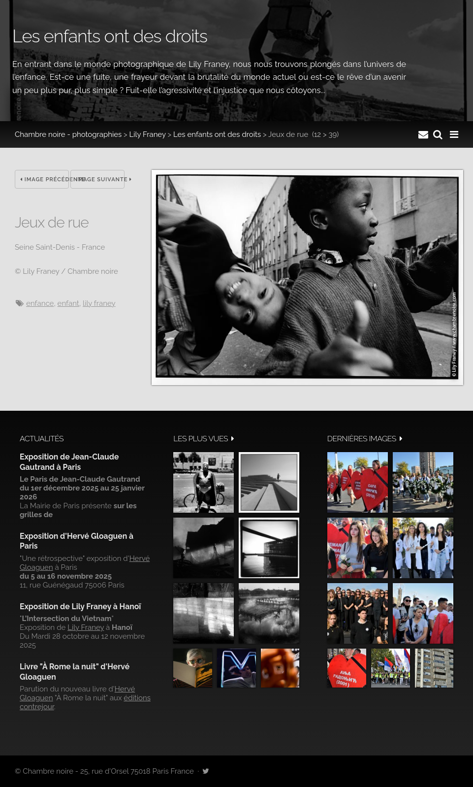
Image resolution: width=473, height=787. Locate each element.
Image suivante (100, 179)
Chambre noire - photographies (68, 134)
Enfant (68, 303)
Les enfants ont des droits (217, 134)
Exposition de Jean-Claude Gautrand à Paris (69, 461)
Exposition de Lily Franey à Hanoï (80, 606)
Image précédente (44, 179)
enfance (40, 303)
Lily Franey (147, 134)
